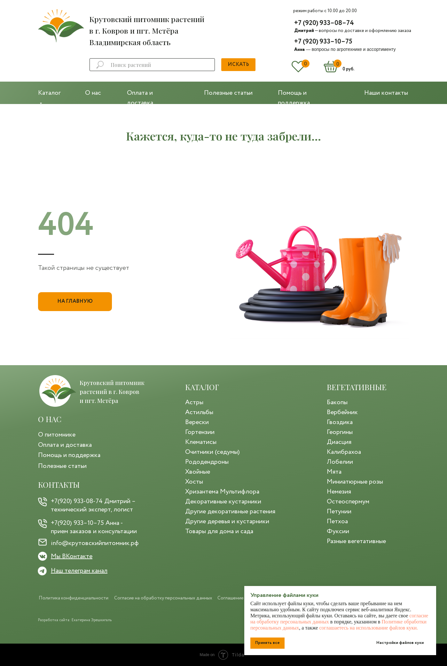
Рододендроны (207, 462)
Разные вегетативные (356, 541)
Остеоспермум (348, 501)
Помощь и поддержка (69, 455)
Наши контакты (386, 93)
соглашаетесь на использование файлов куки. (368, 627)
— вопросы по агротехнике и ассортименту (345, 49)
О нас (93, 93)
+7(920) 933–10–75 (77, 523)
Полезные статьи (228, 93)
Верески (197, 422)
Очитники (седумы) (212, 452)
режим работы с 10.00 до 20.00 (325, 11)
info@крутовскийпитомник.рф (95, 543)
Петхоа (337, 521)
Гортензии (200, 432)
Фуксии (338, 531)
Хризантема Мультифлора (222, 491)
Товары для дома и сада (219, 531)
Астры (194, 402)
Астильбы (199, 412)
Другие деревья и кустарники (227, 521)
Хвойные (197, 472)
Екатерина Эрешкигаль (92, 620)
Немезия (339, 491)
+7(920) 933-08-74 (77, 501)
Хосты (194, 481)
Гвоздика (340, 422)
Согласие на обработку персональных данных (163, 598)
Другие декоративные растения (230, 511)
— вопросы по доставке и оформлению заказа (352, 31)
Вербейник (342, 412)
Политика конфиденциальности (73, 598)
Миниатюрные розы (355, 481)
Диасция (339, 442)
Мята (334, 472)
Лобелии (340, 462)
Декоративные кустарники (223, 501)
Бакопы (337, 402)
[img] (61, 26)
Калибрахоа (344, 452)
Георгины (340, 432)
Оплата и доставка (65, 445)
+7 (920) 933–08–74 (324, 23)
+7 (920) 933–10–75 (323, 42)
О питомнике (56, 434)
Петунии (339, 511)
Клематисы (200, 442)
